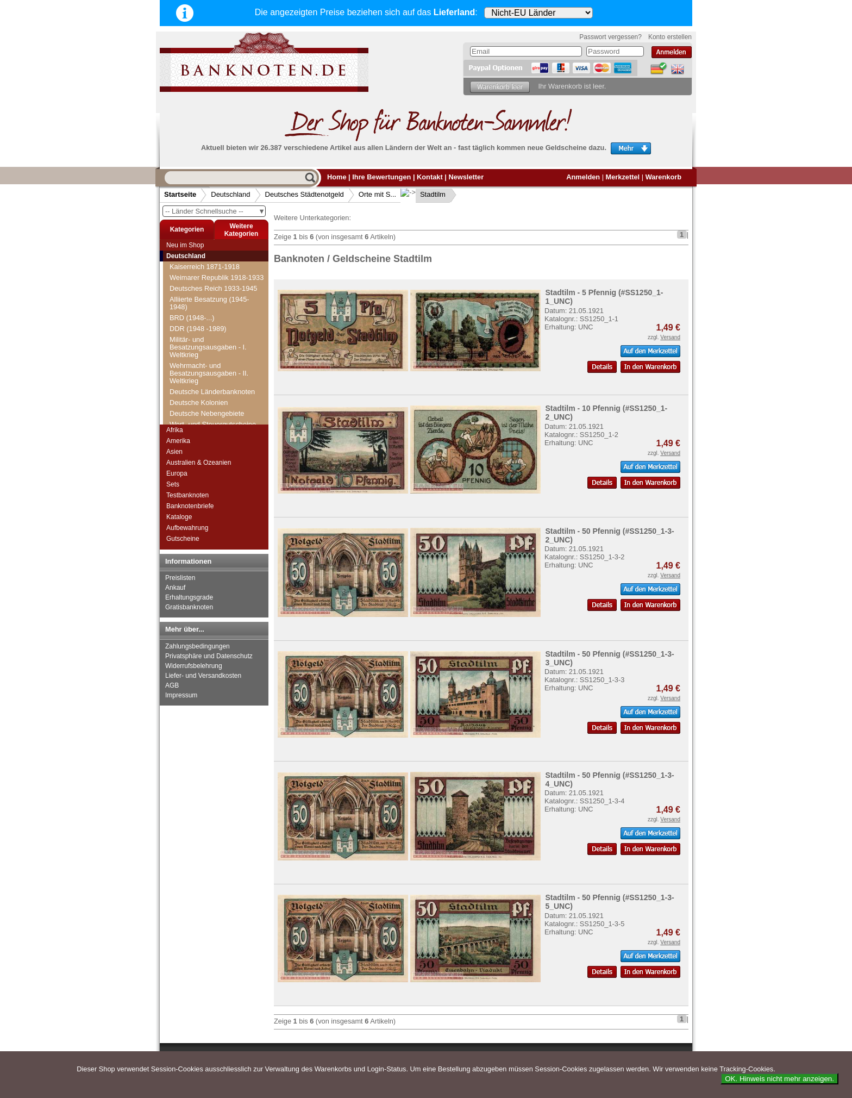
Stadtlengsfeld (198, 392)
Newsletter (466, 177)
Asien (174, 452)
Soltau (186, 261)
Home (337, 177)
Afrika (174, 430)
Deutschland (230, 194)
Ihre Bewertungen (381, 177)
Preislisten (180, 578)
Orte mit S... (377, 194)
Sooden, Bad (196, 315)
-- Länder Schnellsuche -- (215, 211)
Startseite (180, 194)
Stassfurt (190, 402)
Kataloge (179, 517)
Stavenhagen (196, 413)
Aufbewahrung (187, 528)
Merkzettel (623, 177)
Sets (172, 484)
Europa (176, 473)
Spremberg (193, 337)
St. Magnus (193, 348)
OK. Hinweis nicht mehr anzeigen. (779, 1079)
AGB (172, 685)
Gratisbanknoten (189, 607)
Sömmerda (193, 272)
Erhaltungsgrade (189, 597)
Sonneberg (193, 305)
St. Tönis (189, 359)
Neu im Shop (185, 245)
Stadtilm (424, 194)
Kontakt (430, 177)
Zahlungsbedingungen (197, 646)
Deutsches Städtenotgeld (304, 194)
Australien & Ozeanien (198, 462)
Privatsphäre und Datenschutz (209, 656)
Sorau (185, 326)
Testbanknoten (187, 495)
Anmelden (583, 177)
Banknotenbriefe (190, 506)
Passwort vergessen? (610, 37)
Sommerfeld (195, 283)
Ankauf (175, 587)
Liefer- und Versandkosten (203, 675)
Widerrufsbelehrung (193, 666)
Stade (185, 370)
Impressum (181, 695)
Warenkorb (663, 177)
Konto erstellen (670, 37)
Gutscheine (182, 538)
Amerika (178, 441)
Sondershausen (200, 294)
